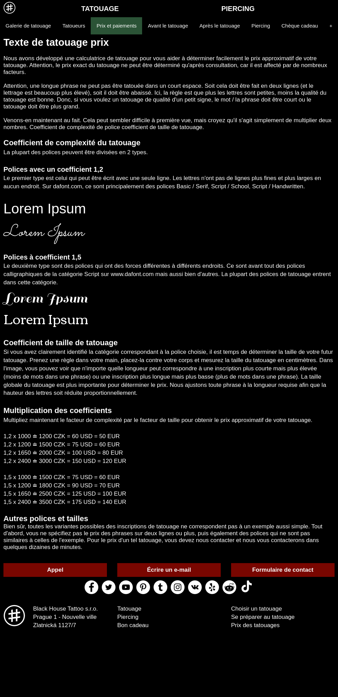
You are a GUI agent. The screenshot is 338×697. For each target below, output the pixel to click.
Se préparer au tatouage (263, 617)
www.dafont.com (132, 274)
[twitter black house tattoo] (109, 587)
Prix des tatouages (255, 625)
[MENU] (9, 8)
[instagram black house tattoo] (178, 587)
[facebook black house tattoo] (91, 587)
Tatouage (129, 608)
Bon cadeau (133, 625)
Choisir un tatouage (256, 608)
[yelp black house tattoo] (212, 587)
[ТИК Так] (247, 587)
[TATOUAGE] (100, 8)
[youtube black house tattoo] (126, 587)
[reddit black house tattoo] (229, 587)
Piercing (127, 617)
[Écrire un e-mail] (169, 570)
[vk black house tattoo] (195, 587)
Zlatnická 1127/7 (54, 625)
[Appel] (55, 570)
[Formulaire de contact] (283, 570)
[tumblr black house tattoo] (160, 587)
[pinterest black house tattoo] (143, 587)
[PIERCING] (238, 8)
